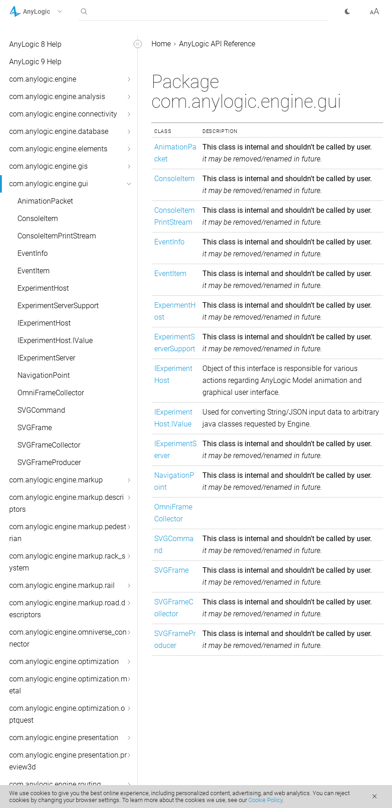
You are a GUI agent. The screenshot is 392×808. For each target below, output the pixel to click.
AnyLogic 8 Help (35, 44)
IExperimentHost (44, 323)
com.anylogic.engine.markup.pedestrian (67, 532)
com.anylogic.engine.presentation (63, 737)
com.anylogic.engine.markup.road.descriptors (67, 608)
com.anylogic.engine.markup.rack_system (67, 562)
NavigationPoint (43, 375)
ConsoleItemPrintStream (56, 236)
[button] (47, 11)
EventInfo (32, 253)
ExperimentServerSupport (58, 305)
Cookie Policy (265, 800)
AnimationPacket (45, 201)
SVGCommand (41, 410)
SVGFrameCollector (48, 445)
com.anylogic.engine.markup (56, 480)
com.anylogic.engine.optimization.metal (68, 685)
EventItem (33, 270)
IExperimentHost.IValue (55, 340)
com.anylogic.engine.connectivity (63, 114)
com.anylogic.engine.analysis (57, 96)
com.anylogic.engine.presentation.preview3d (68, 761)
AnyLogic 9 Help (35, 61)
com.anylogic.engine (42, 79)
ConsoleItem (37, 218)
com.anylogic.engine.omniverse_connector (68, 638)
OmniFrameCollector (50, 392)
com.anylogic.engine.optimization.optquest (67, 714)
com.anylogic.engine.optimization (64, 661)
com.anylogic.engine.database (58, 131)
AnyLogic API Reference (217, 43)
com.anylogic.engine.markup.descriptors (66, 503)
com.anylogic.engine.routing (55, 784)
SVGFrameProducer (49, 462)
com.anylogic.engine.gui (48, 183)
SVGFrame (34, 427)
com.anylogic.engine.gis (48, 166)
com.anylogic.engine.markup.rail (62, 585)
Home (161, 43)
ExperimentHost (43, 288)
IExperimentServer (46, 358)
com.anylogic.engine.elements (58, 148)
